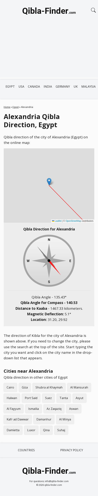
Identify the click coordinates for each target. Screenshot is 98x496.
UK (76, 86)
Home (7, 107)
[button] (49, 182)
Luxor (31, 430)
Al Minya (65, 419)
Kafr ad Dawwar (18, 419)
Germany (63, 86)
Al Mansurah (79, 387)
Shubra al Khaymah (49, 387)
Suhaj (61, 430)
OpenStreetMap (73, 221)
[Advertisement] (49, 52)
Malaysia (88, 86)
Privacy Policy (71, 450)
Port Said (31, 398)
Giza (25, 387)
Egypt (10, 86)
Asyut (79, 398)
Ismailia (33, 409)
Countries (26, 450)
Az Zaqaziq (54, 409)
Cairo (10, 387)
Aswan (73, 409)
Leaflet (56, 221)
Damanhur (43, 419)
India (48, 86)
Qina (46, 430)
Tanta (64, 398)
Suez (48, 398)
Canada (34, 86)
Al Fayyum (14, 409)
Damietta (13, 430)
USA (21, 86)
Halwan (12, 398)
